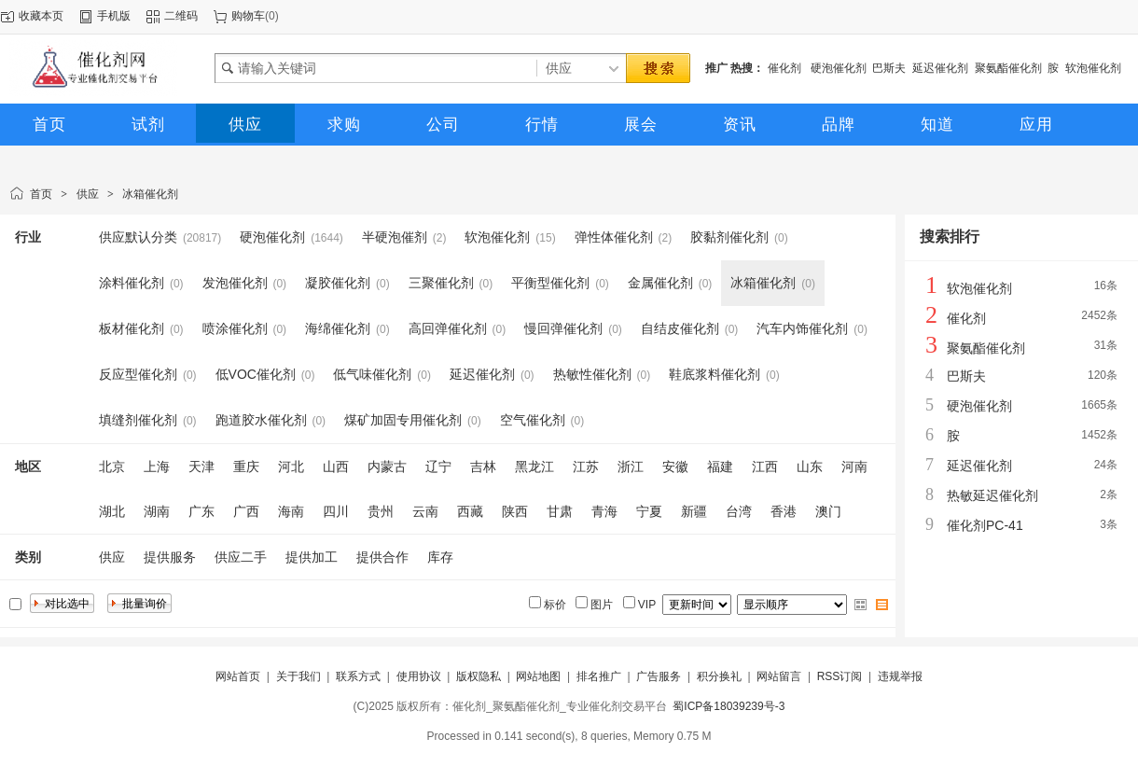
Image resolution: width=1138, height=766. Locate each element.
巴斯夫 (889, 68)
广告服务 (658, 676)
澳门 (828, 511)
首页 (41, 194)
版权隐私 (478, 676)
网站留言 (778, 676)
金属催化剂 (660, 282)
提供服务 (170, 557)
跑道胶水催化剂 (261, 419)
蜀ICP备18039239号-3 (728, 706)
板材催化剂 (131, 328)
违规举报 (900, 676)
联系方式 (358, 676)
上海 (157, 466)
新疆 (694, 511)
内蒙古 (387, 466)
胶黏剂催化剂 (729, 237)
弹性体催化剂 (614, 237)
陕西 (515, 511)
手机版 (114, 15)
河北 (291, 466)
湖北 (112, 511)
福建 (720, 466)
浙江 (631, 466)
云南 (425, 511)
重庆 (246, 466)
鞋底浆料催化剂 (714, 374)
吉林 (483, 466)
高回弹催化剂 (448, 328)
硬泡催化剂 (839, 68)
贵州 (381, 511)
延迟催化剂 (940, 68)
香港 (783, 511)
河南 (854, 466)
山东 (810, 466)
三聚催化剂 (441, 282)
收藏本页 (41, 15)
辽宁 (438, 466)
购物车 (248, 15)
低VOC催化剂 (255, 374)
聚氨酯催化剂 (1008, 68)
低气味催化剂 (372, 374)
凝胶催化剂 (337, 282)
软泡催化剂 (1093, 68)
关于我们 (298, 676)
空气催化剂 (532, 419)
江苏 (586, 466)
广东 (201, 511)
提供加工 (311, 557)
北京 (112, 466)
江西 (765, 466)
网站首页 (237, 676)
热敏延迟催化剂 (992, 495)
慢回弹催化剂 (563, 328)
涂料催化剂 (131, 282)
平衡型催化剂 (550, 282)
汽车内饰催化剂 (802, 328)
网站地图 (538, 676)
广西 (246, 511)
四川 (336, 511)
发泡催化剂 (235, 282)
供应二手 (241, 557)
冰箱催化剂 (150, 194)
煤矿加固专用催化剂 (403, 419)
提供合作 (382, 557)
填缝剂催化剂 (138, 419)
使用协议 (418, 676)
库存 (440, 557)
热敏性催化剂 (592, 374)
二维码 (181, 15)
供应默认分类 (138, 237)
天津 (201, 466)
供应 (87, 194)
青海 (604, 511)
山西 (336, 466)
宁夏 (649, 511)
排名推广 (598, 676)
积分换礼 (719, 676)
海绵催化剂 (337, 328)
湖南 (157, 511)
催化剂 (786, 68)
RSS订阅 (840, 676)
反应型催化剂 (138, 374)
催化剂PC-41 (985, 525)
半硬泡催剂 (394, 237)
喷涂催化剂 (235, 328)
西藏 (470, 511)
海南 (291, 511)
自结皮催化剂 (680, 328)
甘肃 (560, 511)
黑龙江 (534, 466)
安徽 (675, 466)
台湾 (739, 511)
